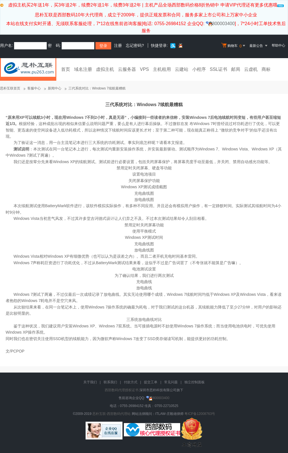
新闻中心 (54, 88)
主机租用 (162, 69)
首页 (65, 69)
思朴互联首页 (10, 88)
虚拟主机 (105, 69)
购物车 (234, 46)
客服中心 (34, 88)
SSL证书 (218, 69)
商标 (266, 69)
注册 (118, 45)
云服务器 (127, 69)
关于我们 (90, 382)
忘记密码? (135, 45)
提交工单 (150, 382)
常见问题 (171, 382)
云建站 (181, 69)
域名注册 (83, 69)
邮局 (235, 69)
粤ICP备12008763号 (199, 414)
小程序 (199, 69)
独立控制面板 (194, 382)
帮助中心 (278, 45)
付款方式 (130, 382)
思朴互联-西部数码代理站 (111, 414)
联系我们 (110, 382)
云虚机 (251, 69)
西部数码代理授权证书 (122, 390)
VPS (144, 69)
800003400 (220, 23)
